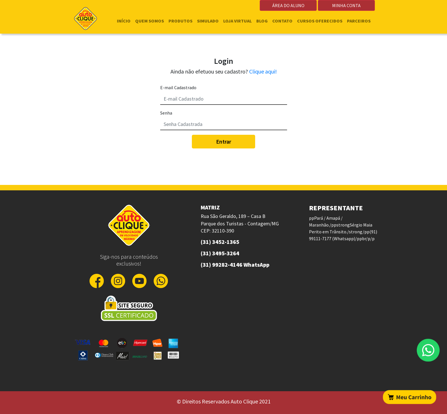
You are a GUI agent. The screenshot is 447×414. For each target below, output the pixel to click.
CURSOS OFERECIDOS (319, 21)
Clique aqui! (263, 71)
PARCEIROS (359, 21)
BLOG (262, 21)
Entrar (223, 141)
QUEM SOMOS (149, 21)
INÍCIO (124, 21)
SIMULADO (208, 21)
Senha (166, 113)
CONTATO (282, 21)
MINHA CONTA (346, 5)
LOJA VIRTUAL (237, 21)
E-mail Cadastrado (178, 87)
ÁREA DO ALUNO (288, 5)
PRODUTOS (180, 21)
